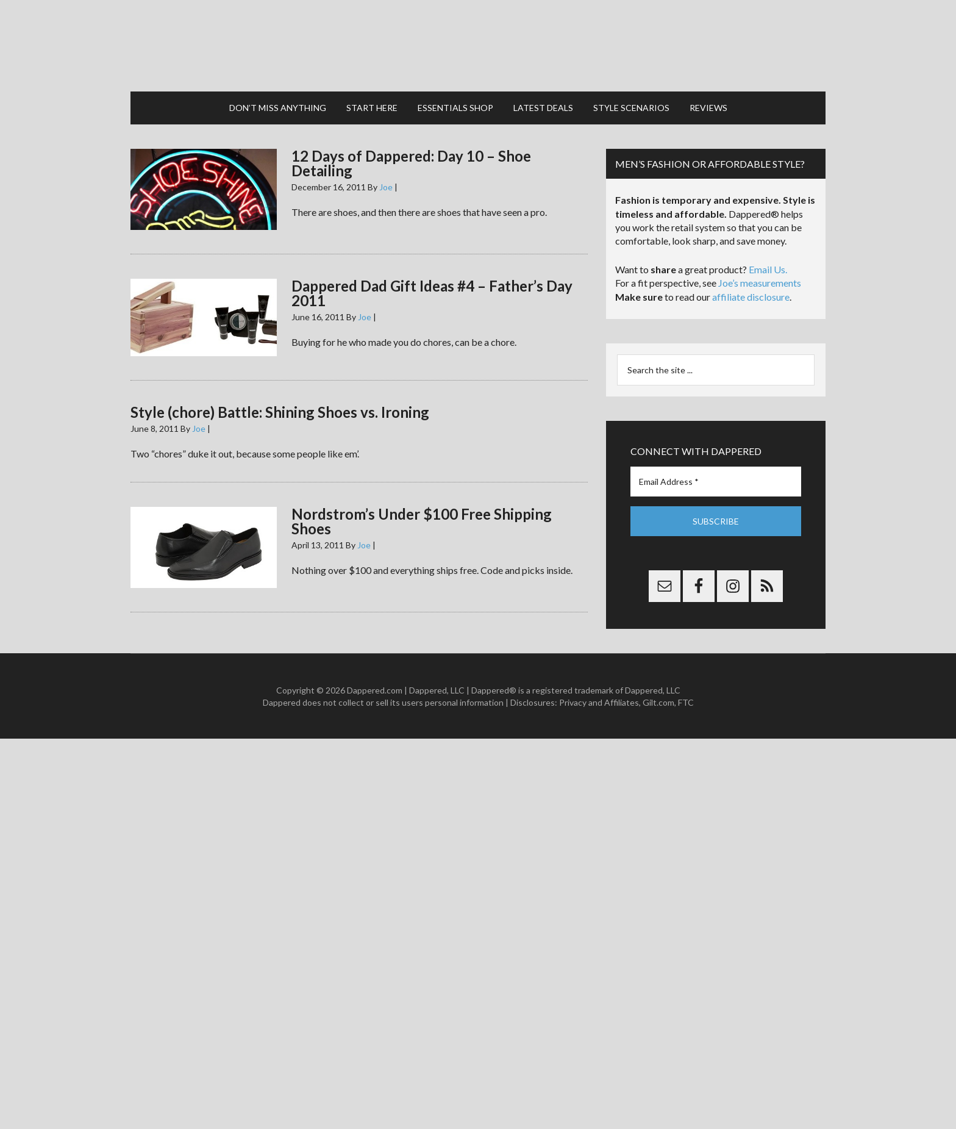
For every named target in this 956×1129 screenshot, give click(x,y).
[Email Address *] (715, 481)
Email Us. (768, 269)
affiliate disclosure (751, 297)
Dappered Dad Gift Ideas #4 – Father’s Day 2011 (432, 293)
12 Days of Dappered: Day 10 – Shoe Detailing (411, 163)
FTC (686, 702)
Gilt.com (658, 702)
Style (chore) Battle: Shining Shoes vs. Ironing (279, 412)
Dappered (478, 45)
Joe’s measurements (759, 283)
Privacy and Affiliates (599, 702)
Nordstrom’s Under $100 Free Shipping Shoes (421, 521)
